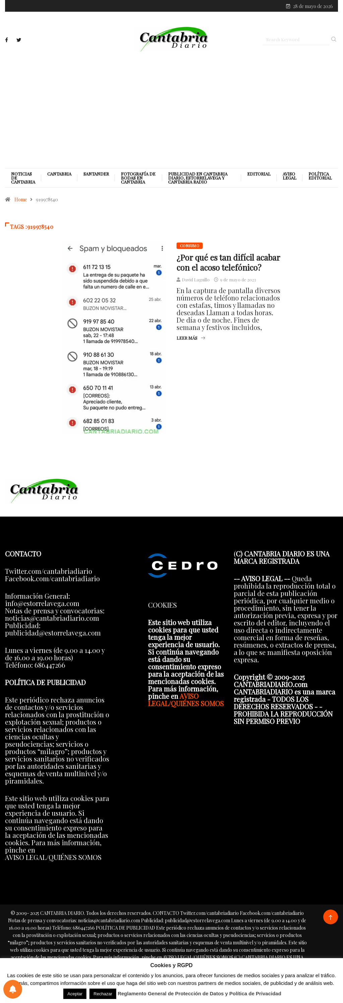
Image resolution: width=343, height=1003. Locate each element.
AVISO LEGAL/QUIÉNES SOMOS (186, 699)
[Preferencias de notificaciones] (12, 989)
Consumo (189, 245)
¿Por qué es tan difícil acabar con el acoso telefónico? (228, 262)
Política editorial (320, 176)
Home (20, 199)
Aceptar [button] (74, 993)
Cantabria (59, 174)
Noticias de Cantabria (23, 178)
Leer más (191, 338)
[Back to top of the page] (330, 917)
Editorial (259, 174)
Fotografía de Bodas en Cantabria (138, 178)
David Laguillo (196, 279)
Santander (96, 174)
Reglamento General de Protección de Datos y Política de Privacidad (199, 993)
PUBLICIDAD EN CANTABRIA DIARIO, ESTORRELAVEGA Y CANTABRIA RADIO (197, 178)
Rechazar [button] (102, 993)
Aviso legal (289, 176)
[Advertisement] (171, 109)
